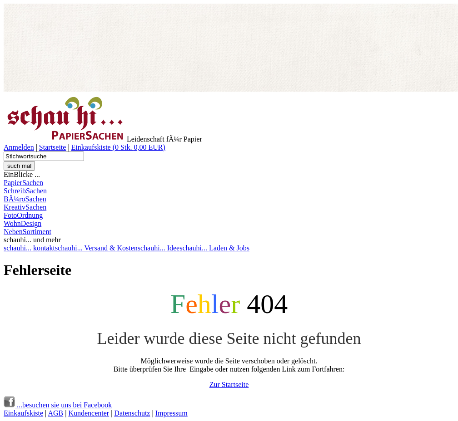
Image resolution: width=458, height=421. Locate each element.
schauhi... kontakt (29, 248)
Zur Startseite (229, 384)
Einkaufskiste (92, 147)
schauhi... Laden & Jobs (214, 248)
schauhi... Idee (158, 248)
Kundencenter (88, 413)
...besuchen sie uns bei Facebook (58, 405)
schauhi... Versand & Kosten (96, 248)
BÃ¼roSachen (25, 199)
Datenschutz (132, 413)
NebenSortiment (27, 231)
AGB (55, 413)
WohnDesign (22, 223)
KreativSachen (25, 207)
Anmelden (19, 147)
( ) (139, 147)
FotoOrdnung (23, 215)
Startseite (52, 147)
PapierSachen (23, 182)
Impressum (171, 413)
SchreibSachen (25, 191)
